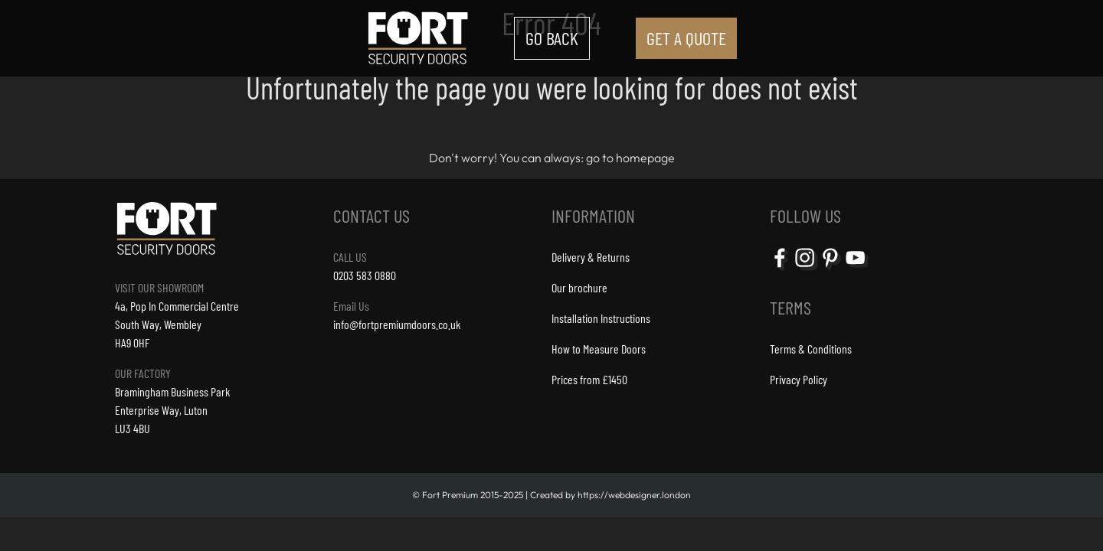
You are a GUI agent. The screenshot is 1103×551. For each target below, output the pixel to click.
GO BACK (551, 38)
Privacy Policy (798, 379)
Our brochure (579, 287)
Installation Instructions (601, 318)
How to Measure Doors (599, 348)
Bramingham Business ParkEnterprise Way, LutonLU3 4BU (172, 409)
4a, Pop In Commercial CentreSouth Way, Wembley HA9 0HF (177, 324)
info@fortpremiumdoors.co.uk (396, 324)
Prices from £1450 (589, 379)
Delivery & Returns (591, 256)
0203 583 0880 (364, 275)
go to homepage (630, 157)
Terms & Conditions (811, 348)
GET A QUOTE (686, 38)
